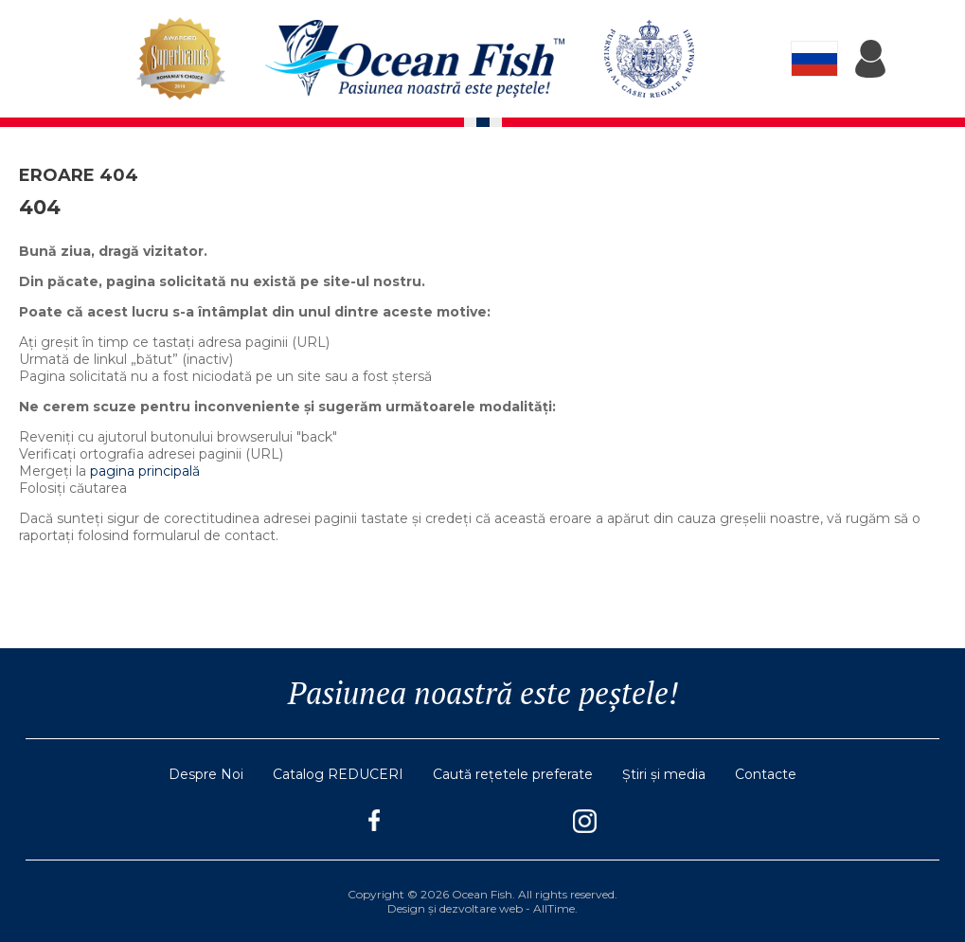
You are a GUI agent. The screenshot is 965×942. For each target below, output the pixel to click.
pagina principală (145, 471)
